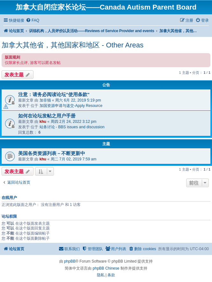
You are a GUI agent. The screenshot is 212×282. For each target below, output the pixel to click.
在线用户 (9, 197)
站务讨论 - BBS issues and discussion (72, 127)
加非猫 (45, 100)
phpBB (70, 261)
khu (43, 121)
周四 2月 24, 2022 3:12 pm (74, 121)
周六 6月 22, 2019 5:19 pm (78, 100)
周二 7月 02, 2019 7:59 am (74, 159)
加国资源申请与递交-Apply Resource (71, 105)
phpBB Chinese (106, 268)
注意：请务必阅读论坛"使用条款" (54, 94)
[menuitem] (32, 20)
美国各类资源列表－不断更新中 (51, 153)
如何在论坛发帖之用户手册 (47, 115)
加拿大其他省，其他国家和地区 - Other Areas (72, 45)
